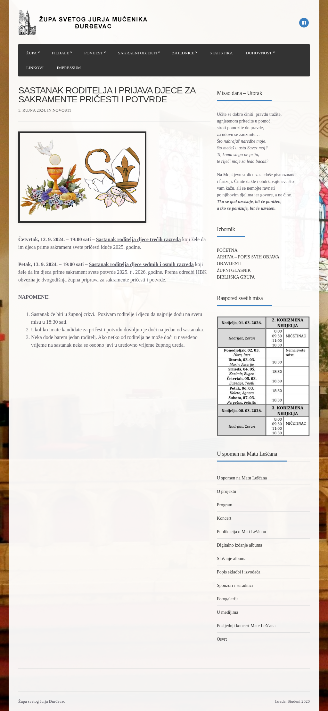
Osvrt (222, 639)
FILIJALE (60, 53)
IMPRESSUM (69, 67)
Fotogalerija (228, 598)
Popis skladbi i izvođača (238, 572)
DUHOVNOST (259, 53)
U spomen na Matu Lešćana (242, 478)
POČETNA (227, 250)
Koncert (224, 518)
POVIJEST (93, 53)
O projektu (226, 491)
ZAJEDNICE (183, 53)
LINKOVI (35, 67)
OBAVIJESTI (229, 263)
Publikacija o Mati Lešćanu (241, 531)
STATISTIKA (221, 53)
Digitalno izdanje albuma (239, 545)
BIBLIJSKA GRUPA (236, 277)
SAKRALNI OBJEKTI (137, 53)
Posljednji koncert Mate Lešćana (246, 625)
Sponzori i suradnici (235, 585)
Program (224, 504)
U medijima (227, 612)
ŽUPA (31, 53)
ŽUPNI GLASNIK (234, 270)
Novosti (62, 110)
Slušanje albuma (231, 558)
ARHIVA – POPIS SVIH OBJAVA (248, 257)
